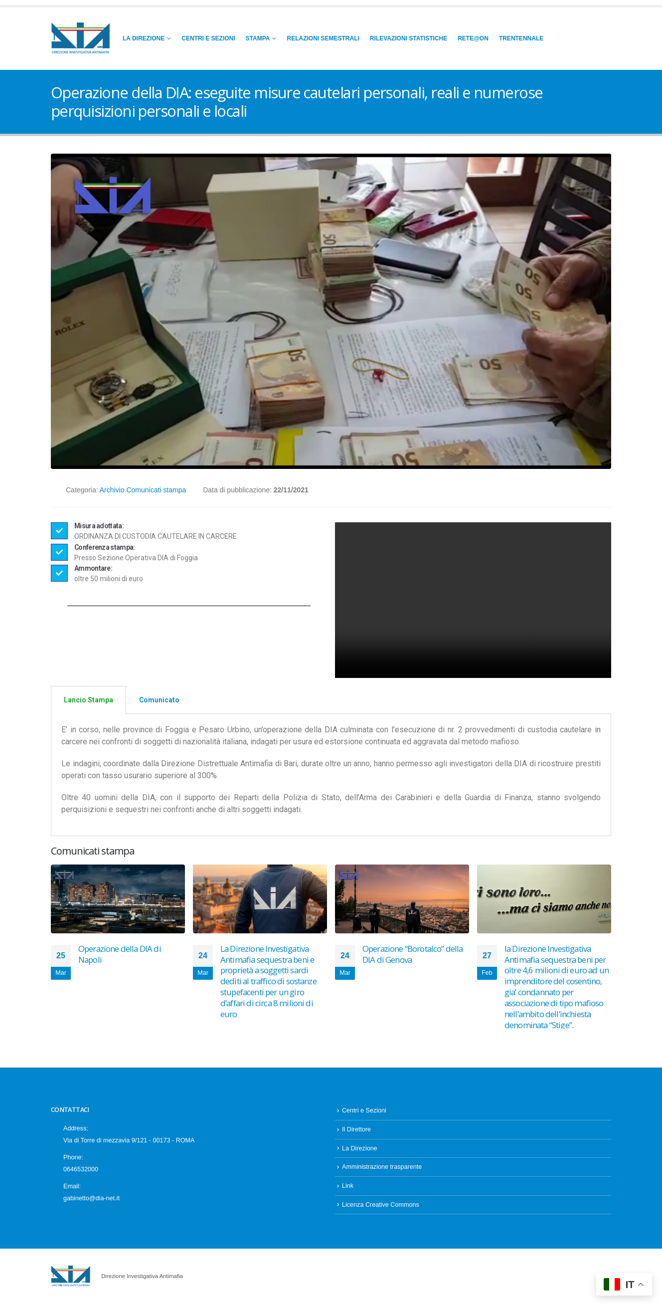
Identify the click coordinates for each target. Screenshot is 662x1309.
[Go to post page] (118, 899)
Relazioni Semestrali (323, 38)
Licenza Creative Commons (380, 1209)
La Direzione (144, 38)
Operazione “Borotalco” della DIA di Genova (412, 954)
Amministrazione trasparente (382, 1171)
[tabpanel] (331, 775)
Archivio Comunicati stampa (143, 490)
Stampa (258, 38)
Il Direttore (356, 1134)
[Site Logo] (81, 38)
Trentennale (521, 38)
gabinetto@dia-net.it (91, 1203)
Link (347, 1190)
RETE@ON (473, 38)
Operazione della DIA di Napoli (119, 954)
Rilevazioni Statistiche (408, 38)
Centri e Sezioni (208, 38)
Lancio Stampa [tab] (88, 700)
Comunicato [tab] (159, 700)
